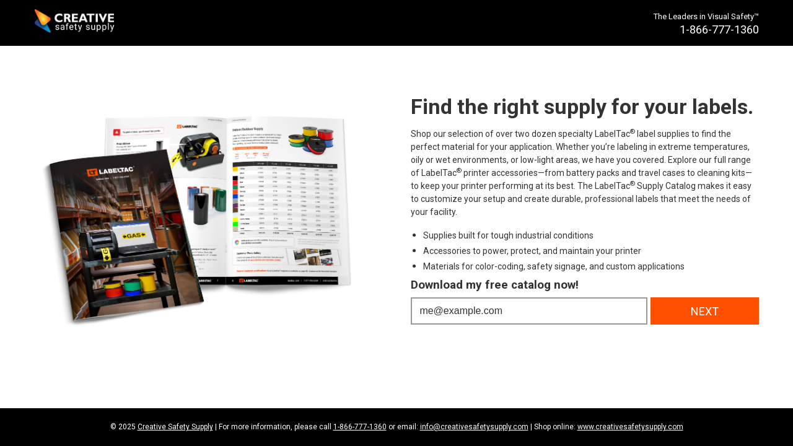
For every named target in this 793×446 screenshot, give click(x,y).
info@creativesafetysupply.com (474, 426)
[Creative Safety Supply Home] (75, 23)
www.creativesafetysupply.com (630, 426)
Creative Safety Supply (175, 426)
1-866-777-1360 (360, 426)
